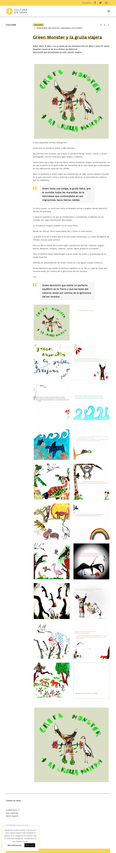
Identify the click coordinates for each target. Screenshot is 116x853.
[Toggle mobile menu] (108, 11)
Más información (14, 845)
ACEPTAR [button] (30, 845)
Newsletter (86, 3)
